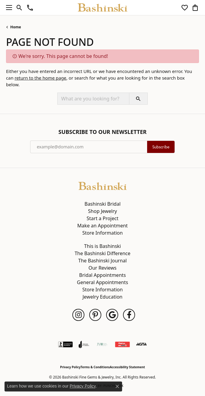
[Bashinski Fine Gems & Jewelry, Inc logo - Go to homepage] (103, 8)
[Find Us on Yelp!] (122, 344)
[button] (19, 8)
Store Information (102, 233)
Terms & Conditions (95, 367)
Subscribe (160, 146)
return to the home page (40, 78)
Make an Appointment (102, 225)
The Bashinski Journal (102, 260)
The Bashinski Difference (102, 253)
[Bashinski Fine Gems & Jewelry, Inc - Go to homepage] (102, 185)
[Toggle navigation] (7, 8)
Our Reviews (102, 268)
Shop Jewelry (102, 211)
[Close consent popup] (117, 386)
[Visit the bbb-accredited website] (65, 344)
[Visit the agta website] (141, 344)
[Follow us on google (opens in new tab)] (112, 315)
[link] (30, 8)
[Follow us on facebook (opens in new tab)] (129, 315)
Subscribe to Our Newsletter (102, 132)
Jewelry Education (102, 296)
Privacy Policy (70, 367)
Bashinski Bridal (102, 204)
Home (15, 27)
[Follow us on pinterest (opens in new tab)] (95, 315)
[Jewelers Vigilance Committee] (102, 344)
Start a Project (102, 218)
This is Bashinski (102, 246)
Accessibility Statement (127, 367)
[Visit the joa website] (84, 344)
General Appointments (102, 282)
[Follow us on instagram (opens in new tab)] (78, 315)
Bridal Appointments (102, 275)
